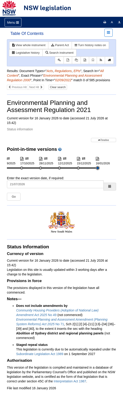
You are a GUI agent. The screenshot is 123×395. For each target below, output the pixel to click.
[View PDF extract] (76, 60)
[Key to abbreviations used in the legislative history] (59, 60)
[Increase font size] (119, 22)
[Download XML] (85, 60)
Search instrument (59, 52)
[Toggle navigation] (13, 22)
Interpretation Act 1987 (70, 381)
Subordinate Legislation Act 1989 (39, 354)
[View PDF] (68, 60)
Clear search (58, 87)
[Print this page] (105, 22)
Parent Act (60, 45)
